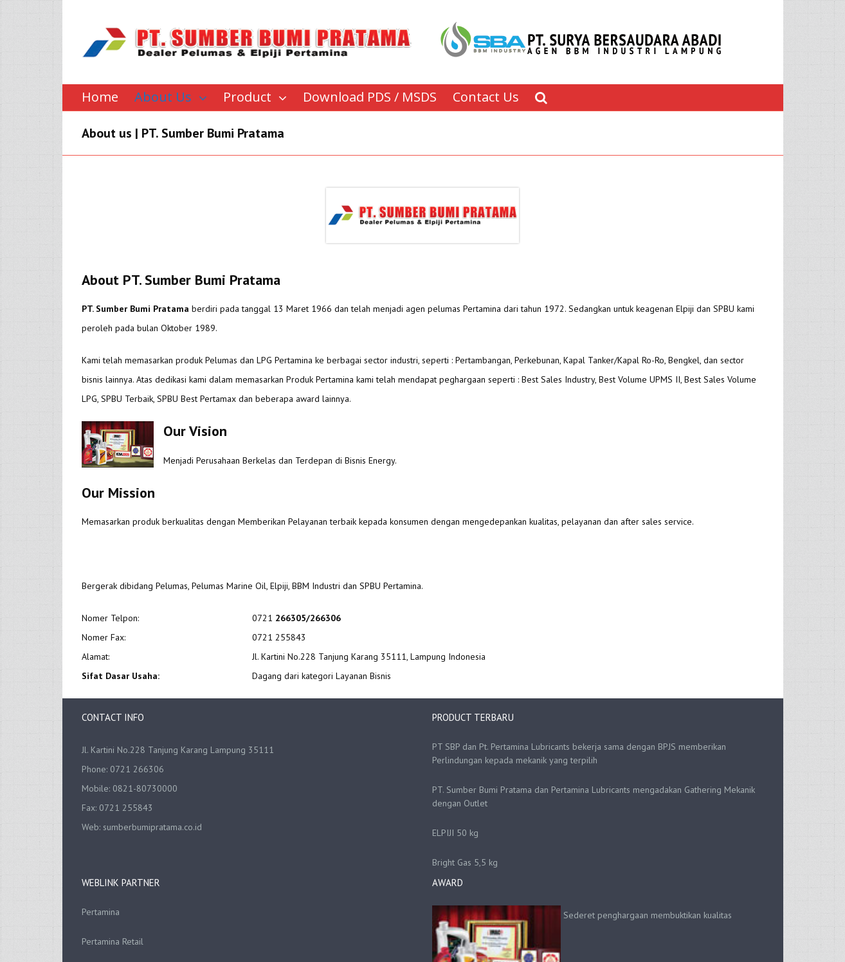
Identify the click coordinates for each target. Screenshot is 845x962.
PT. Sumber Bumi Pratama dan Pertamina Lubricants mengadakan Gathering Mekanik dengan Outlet (593, 796)
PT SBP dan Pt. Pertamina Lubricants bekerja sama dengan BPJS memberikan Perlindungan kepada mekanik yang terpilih (579, 753)
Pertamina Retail (112, 941)
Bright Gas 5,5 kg (465, 862)
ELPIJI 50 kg (455, 833)
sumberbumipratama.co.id (152, 827)
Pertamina (101, 912)
